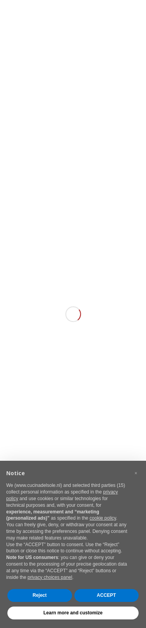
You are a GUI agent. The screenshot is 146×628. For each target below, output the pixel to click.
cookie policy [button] (103, 518)
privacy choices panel (50, 577)
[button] (136, 473)
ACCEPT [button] (106, 595)
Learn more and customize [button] (72, 613)
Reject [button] (40, 595)
